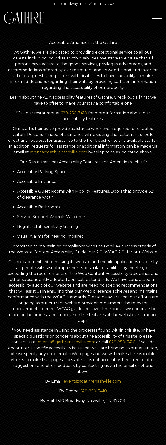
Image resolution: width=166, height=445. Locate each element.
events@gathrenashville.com (58, 152)
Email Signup (83, 440)
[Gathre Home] (24, 18)
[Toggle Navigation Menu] (157, 18)
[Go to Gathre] (83, 3)
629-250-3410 (74, 113)
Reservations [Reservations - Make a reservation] (83, 430)
